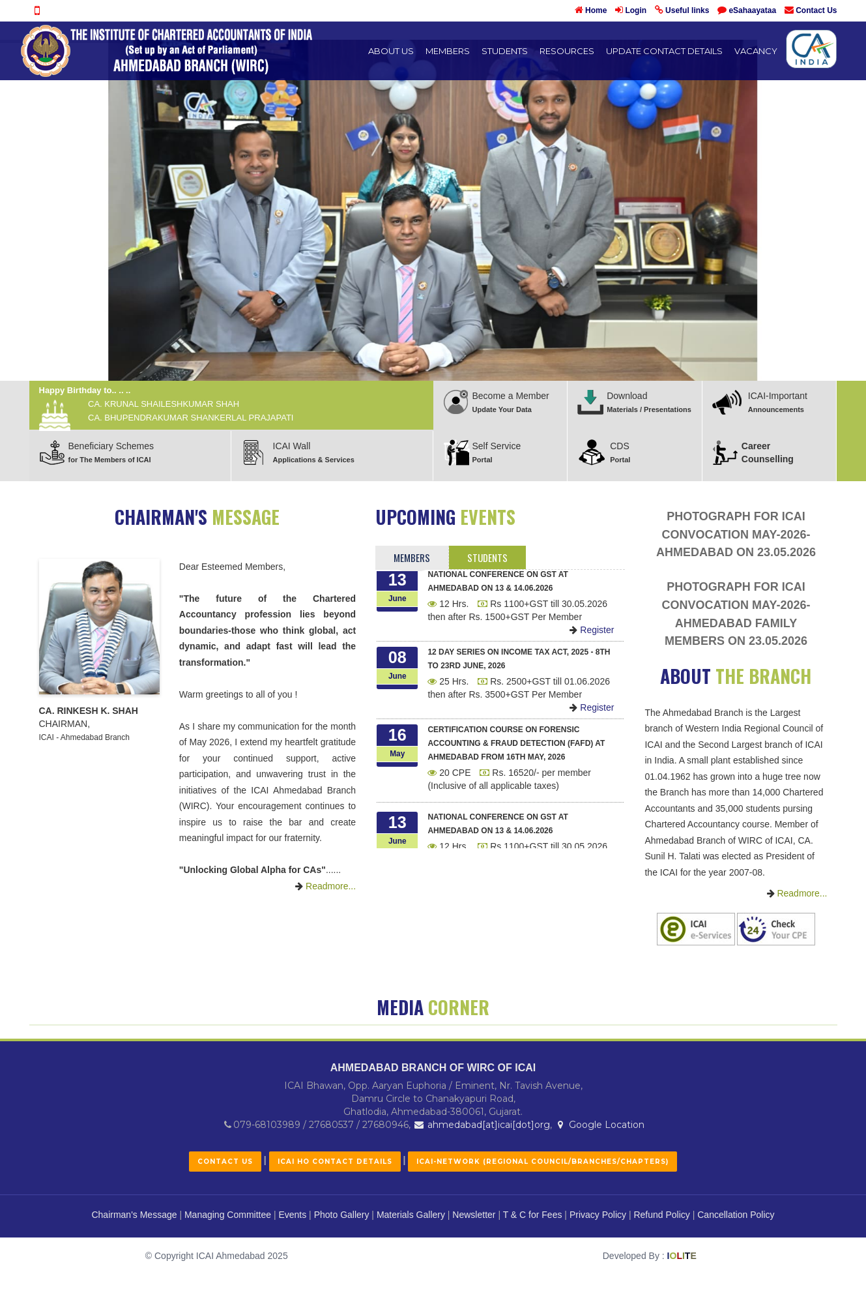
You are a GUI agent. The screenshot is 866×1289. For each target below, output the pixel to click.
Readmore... (325, 886)
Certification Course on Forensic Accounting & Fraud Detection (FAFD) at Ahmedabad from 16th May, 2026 (516, 748)
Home (596, 10)
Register (592, 635)
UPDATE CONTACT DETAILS (664, 51)
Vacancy (755, 51)
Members (448, 51)
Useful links (687, 10)
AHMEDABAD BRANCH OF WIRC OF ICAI (433, 1257)
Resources (567, 51)
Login (635, 10)
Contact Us (816, 10)
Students (505, 51)
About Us (391, 51)
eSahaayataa (752, 10)
